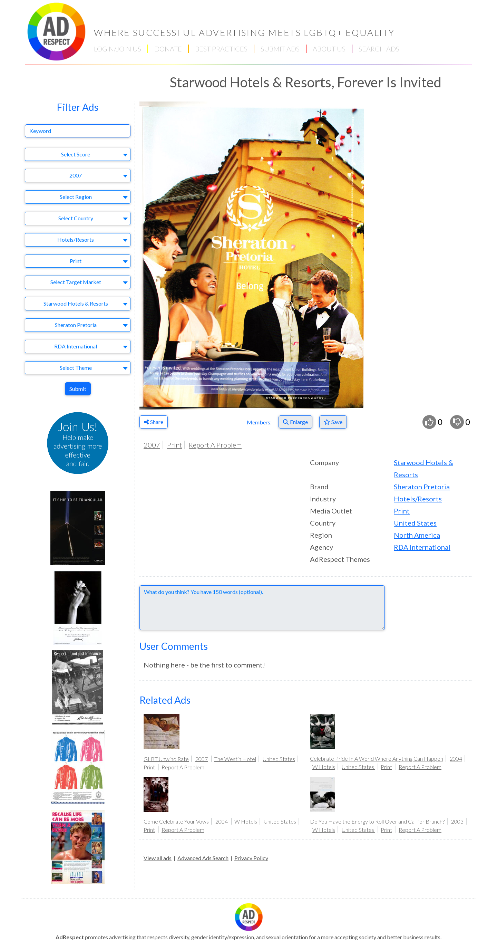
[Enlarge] (295, 422)
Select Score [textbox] (75, 154)
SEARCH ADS (379, 49)
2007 (152, 445)
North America (417, 535)
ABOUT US (329, 49)
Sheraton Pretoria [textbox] (76, 324)
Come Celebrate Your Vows (176, 821)
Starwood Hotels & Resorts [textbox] (75, 303)
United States (415, 523)
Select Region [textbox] (76, 196)
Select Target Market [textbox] (75, 282)
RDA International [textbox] (75, 346)
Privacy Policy (251, 858)
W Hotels (323, 766)
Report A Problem (215, 445)
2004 (456, 758)
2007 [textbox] (75, 175)
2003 (457, 821)
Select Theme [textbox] (76, 367)
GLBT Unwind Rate (166, 759)
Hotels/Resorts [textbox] (75, 239)
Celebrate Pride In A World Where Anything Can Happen (376, 758)
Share (153, 422)
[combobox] (77, 154)
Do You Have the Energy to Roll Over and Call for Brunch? (377, 821)
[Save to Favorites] (333, 422)
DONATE (168, 49)
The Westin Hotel (235, 759)
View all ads (158, 858)
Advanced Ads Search (202, 858)
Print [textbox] (75, 261)
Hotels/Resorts (418, 498)
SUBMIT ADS (280, 49)
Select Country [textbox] (75, 218)
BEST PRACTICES (221, 49)
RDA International (422, 547)
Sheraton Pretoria (422, 486)
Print (174, 445)
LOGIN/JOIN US (117, 49)
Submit (77, 388)
